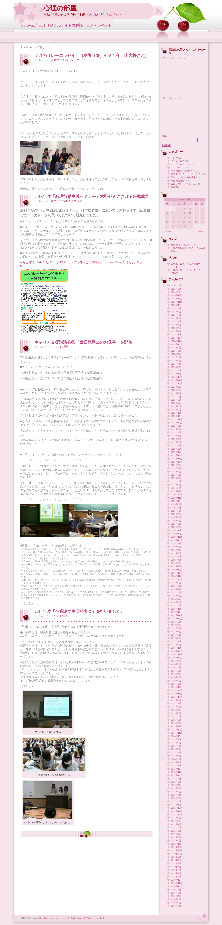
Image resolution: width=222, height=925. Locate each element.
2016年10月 (176, 657)
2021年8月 (176, 468)
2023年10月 (176, 383)
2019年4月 (176, 560)
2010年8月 (176, 893)
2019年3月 (176, 563)
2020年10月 (176, 501)
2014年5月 (176, 752)
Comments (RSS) (97, 918)
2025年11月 (176, 302)
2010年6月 (176, 899)
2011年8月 (176, 860)
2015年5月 (176, 713)
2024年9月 (176, 347)
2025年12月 (176, 298)
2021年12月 (176, 455)
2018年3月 (176, 602)
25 (196, 222)
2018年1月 (176, 608)
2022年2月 (176, 449)
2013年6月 (176, 788)
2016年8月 (176, 664)
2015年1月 (176, 726)
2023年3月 (176, 406)
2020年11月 (176, 497)
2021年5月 (176, 478)
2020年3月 (176, 524)
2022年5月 (176, 439)
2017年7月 (176, 628)
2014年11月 (176, 733)
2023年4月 (176, 403)
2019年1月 (176, 569)
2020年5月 (176, 517)
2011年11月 (176, 850)
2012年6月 (176, 827)
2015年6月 (176, 710)
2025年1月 (176, 334)
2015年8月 (176, 703)
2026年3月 (176, 289)
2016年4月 (176, 677)
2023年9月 (176, 386)
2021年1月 (176, 491)
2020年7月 (176, 511)
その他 (174, 158)
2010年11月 (176, 883)
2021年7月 (176, 471)
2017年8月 (176, 625)
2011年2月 (176, 873)
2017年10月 (176, 618)
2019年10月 (176, 540)
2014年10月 (176, 736)
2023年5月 (176, 400)
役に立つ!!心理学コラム (183, 184)
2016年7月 (176, 667)
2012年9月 (176, 817)
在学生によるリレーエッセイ (69, 60)
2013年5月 (176, 791)
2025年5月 (176, 321)
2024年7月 (176, 354)
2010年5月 (176, 902)
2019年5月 (176, 556)
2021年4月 (176, 481)
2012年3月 (176, 837)
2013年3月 (176, 798)
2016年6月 (176, 671)
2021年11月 (176, 458)
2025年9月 (176, 308)
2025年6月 (176, 318)
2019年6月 (176, 553)
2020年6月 (176, 514)
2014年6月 (176, 749)
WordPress (47, 918)
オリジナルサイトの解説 (62, 25)
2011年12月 (176, 847)
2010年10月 (176, 886)
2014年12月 (176, 729)
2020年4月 (176, 520)
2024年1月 (176, 373)
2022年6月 (176, 435)
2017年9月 (176, 622)
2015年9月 (176, 700)
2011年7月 (176, 863)
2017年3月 (176, 641)
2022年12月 (176, 416)
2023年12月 (176, 377)
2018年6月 (176, 592)
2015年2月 (176, 723)
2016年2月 (176, 684)
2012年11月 (176, 811)
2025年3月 (176, 328)
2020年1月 (176, 530)
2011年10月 (176, 853)
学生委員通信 (177, 180)
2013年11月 (176, 772)
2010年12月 (176, 879)
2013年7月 (176, 785)
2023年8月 (176, 390)
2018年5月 (176, 595)
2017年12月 (176, 612)
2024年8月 (176, 351)
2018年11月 (176, 576)
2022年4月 (176, 442)
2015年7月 (176, 706)
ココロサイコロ (179, 167)
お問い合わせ (101, 25)
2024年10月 (176, 344)
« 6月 (168, 231)
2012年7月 (176, 824)
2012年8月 (176, 821)
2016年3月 (176, 680)
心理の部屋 (60, 8)
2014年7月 (176, 746)
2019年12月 (176, 533)
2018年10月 (176, 579)
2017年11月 (176, 615)
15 (179, 217)
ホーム (29, 25)
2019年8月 (176, 546)
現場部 (174, 187)
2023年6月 (176, 396)
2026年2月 (176, 292)
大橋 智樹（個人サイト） (183, 245)
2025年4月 (176, 324)
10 (190, 213)
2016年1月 (176, 687)
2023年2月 (176, 409)
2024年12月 (176, 337)
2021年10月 (176, 462)
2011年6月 (176, 866)
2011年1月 (176, 876)
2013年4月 (176, 795)
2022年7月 (176, 432)
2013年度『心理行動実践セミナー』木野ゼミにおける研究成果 (91, 196)
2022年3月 (176, 445)
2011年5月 (176, 870)
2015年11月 (176, 693)
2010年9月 (176, 889)
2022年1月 (176, 452)
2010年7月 (176, 896)
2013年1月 (176, 804)
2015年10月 (176, 697)
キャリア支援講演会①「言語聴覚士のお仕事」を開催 (83, 342)
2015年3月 (176, 719)
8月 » (200, 231)
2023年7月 (176, 393)
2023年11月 (176, 380)
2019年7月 (176, 550)
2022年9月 (176, 426)
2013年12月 (176, 768)
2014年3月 (176, 759)
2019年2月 (176, 566)
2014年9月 (176, 739)
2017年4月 (176, 638)
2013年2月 (176, 801)
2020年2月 (176, 527)
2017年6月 (176, 631)
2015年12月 (176, 690)
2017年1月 (176, 648)
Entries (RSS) (83, 918)
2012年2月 (176, 840)
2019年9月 (176, 543)
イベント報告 (59, 346)
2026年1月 (176, 295)
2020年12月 (176, 494)
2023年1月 (176, 413)
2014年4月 (176, 755)
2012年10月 (176, 814)
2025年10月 (176, 305)
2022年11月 (176, 419)
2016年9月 (176, 661)
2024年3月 (176, 367)
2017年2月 (176, 644)
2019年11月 (176, 537)
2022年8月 (176, 429)
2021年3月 (176, 484)
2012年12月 (176, 808)
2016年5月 (176, 674)
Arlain (73, 918)
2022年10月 (176, 422)
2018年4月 (176, 599)
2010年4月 (176, 906)
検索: (164, 136)
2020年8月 (176, 507)
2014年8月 (176, 742)
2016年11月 (176, 654)
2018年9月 (176, 582)
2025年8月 (176, 311)
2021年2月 (176, 488)
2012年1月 (176, 844)
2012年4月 (176, 834)
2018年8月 (176, 586)
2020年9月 (176, 504)
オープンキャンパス (181, 164)
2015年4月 (176, 716)
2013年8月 (176, 782)
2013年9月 (176, 778)
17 (190, 217)
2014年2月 (176, 762)
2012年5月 (176, 831)
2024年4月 (176, 364)
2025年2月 (176, 331)
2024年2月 (176, 370)
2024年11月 (176, 341)
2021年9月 (176, 465)
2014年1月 (176, 765)
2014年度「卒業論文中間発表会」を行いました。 (79, 611)
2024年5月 (176, 360)
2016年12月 (176, 651)
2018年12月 (176, 573)
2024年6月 (176, 357)
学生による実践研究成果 (66, 201)
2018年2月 (176, 605)
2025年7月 (176, 315)
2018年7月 (176, 589)
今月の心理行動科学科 (182, 171)
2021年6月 (176, 475)
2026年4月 (176, 285)
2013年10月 (176, 775)
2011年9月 (176, 857)
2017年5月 (176, 635)
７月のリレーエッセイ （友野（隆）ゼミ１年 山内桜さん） (91, 55)
